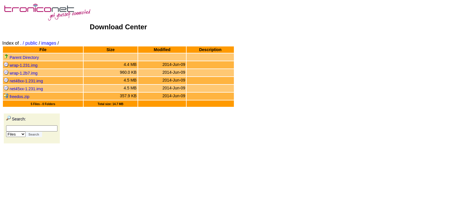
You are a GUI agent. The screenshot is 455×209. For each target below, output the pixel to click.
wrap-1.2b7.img (20, 73)
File (42, 49)
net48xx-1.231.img (23, 81)
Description (210, 49)
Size (110, 49)
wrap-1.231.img (20, 65)
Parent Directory (21, 57)
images (48, 43)
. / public (29, 43)
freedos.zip (16, 96)
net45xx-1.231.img (23, 89)
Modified (162, 49)
